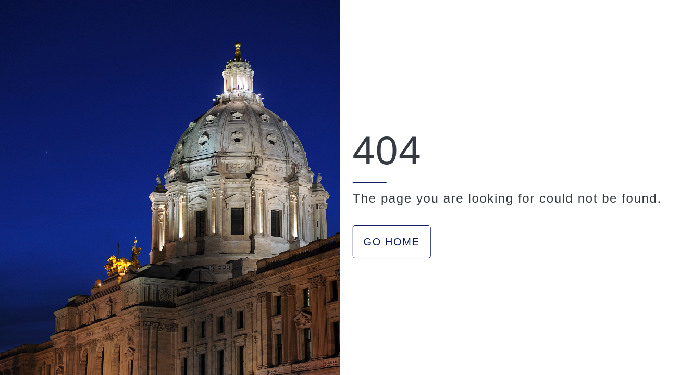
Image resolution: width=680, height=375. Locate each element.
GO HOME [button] (392, 241)
